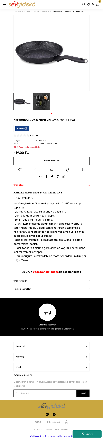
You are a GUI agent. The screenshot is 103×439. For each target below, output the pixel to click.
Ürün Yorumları (20, 281)
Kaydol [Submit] (83, 393)
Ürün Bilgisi (18, 185)
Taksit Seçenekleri (22, 289)
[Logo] (22, 4)
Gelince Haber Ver (51, 161)
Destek (87, 434)
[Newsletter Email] (51, 393)
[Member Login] (93, 4)
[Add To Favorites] (20, 170)
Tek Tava (42, 141)
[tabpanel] (22, 101)
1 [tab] (51, 113)
